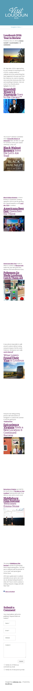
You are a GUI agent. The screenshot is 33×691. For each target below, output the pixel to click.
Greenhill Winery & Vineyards (10, 92)
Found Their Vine (11, 359)
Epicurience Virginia (11, 426)
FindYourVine (8, 421)
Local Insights (14, 43)
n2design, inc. (17, 684)
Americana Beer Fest (14, 210)
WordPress (8, 686)
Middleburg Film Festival (12, 500)
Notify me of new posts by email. (15, 672)
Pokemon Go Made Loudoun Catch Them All (13, 275)
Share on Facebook (10, 591)
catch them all (8, 352)
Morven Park (19, 265)
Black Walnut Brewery (12, 149)
